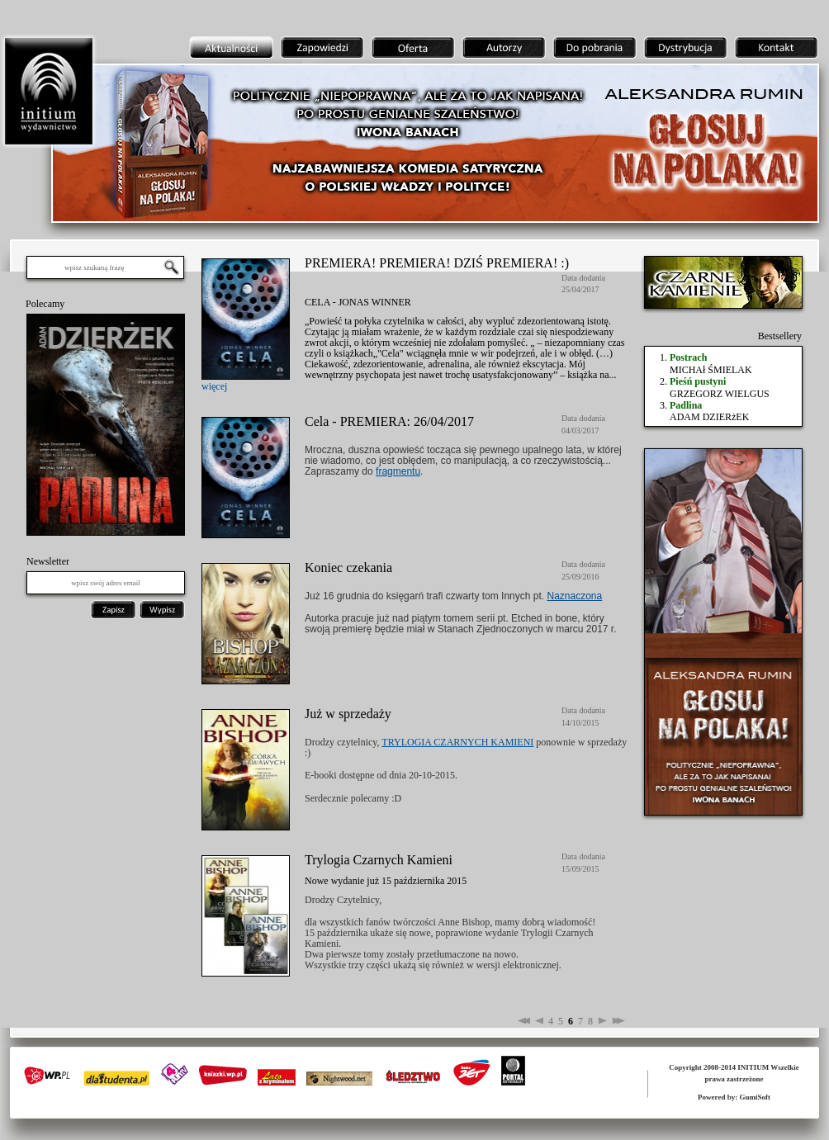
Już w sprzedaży (348, 714)
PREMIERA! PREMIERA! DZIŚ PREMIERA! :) (437, 263)
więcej (214, 386)
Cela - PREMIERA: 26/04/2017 (389, 421)
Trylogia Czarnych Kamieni (378, 860)
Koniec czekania (348, 568)
